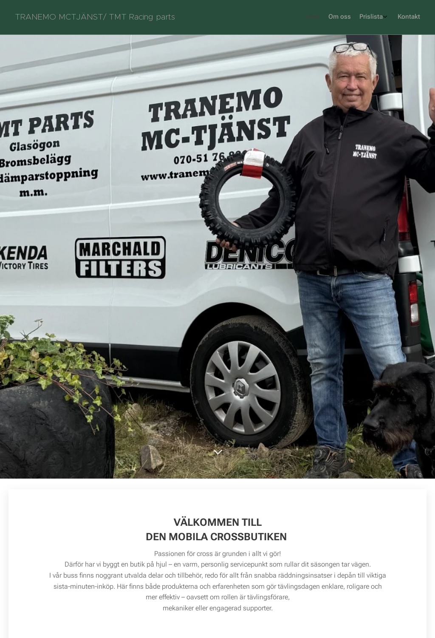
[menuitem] (389, 17)
